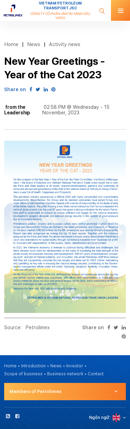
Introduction (33, 366)
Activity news (64, 44)
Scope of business (23, 373)
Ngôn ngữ (99, 417)
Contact (96, 373)
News (33, 44)
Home (11, 44)
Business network (65, 373)
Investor (74, 366)
